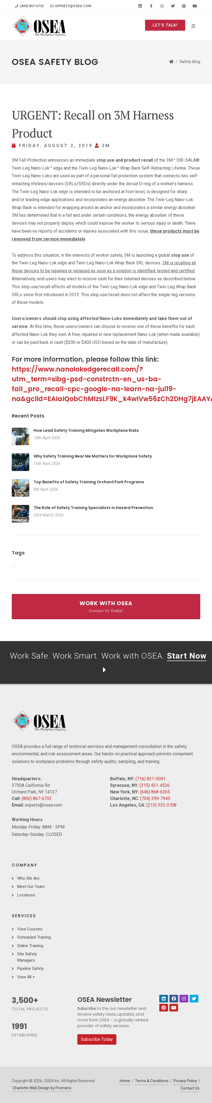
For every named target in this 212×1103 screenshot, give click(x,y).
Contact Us (190, 1088)
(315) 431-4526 (155, 785)
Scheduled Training (34, 937)
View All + (26, 977)
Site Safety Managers (27, 957)
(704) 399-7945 (155, 798)
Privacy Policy (185, 1081)
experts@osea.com (70, 6)
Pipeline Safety (30, 968)
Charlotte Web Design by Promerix (42, 1088)
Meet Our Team (31, 886)
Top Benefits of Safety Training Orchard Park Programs (89, 482)
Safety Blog (189, 61)
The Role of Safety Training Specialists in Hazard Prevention (93, 507)
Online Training (30, 945)
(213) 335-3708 (161, 805)
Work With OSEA (106, 606)
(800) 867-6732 (29, 6)
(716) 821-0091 (151, 778)
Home (125, 1081)
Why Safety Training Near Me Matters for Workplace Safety (93, 456)
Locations (26, 895)
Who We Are (28, 878)
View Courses (29, 929)
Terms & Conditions (152, 1081)
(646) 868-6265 (155, 792)
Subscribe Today (97, 1039)
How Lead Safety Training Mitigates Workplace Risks (86, 430)
